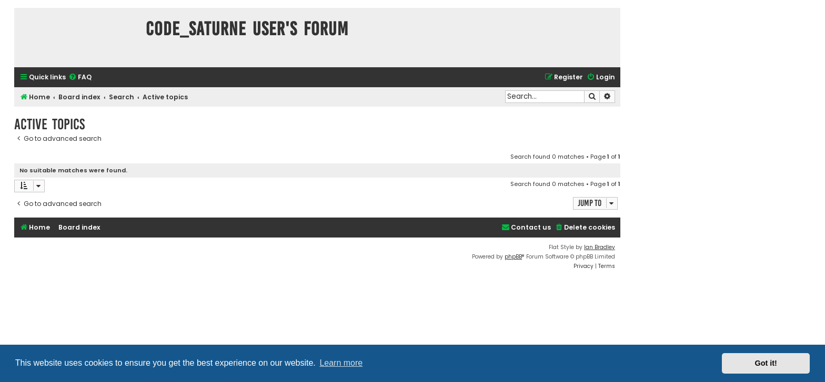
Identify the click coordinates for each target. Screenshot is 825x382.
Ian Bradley (599, 247)
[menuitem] (80, 77)
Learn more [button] (341, 362)
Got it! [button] (766, 363)
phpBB (513, 257)
